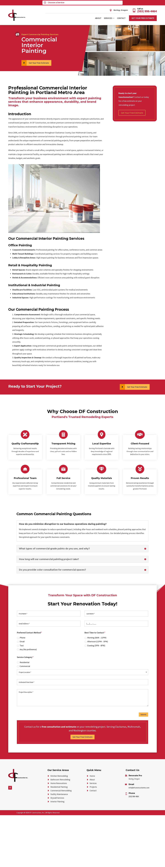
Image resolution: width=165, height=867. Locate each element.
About (98, 18)
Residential (23, 662)
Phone (21, 637)
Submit (143, 714)
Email (21, 641)
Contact (121, 18)
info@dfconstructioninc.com (139, 788)
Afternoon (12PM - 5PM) (96, 641)
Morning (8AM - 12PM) (95, 637)
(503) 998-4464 (134, 796)
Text (20, 645)
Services (108, 18)
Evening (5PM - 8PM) (95, 645)
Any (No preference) (27, 649)
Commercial (23, 666)
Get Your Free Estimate (143, 18)
